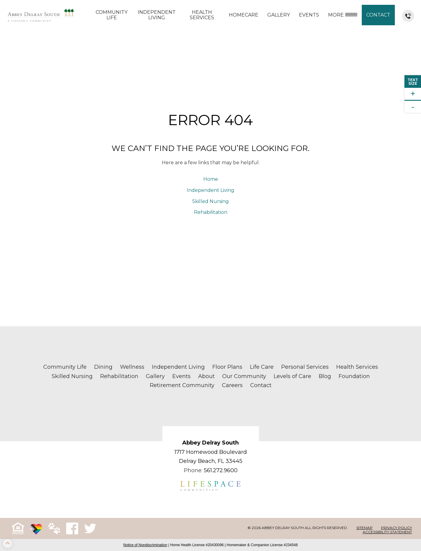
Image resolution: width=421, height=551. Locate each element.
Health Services (202, 14)
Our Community (244, 376)
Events (309, 15)
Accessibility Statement (387, 532)
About (206, 376)
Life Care (262, 367)
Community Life (112, 14)
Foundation (354, 376)
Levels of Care (292, 376)
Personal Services (305, 367)
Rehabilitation (210, 212)
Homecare (243, 15)
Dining (103, 367)
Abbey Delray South (210, 442)
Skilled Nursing (210, 201)
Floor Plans (227, 367)
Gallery (278, 15)
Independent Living (157, 14)
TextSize (412, 82)
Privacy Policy (396, 527)
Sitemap (364, 527)
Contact (378, 15)
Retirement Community (182, 385)
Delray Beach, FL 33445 (210, 461)
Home (210, 179)
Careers (232, 385)
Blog (325, 376)
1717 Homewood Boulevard (210, 452)
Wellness (132, 367)
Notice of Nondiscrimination (145, 545)
